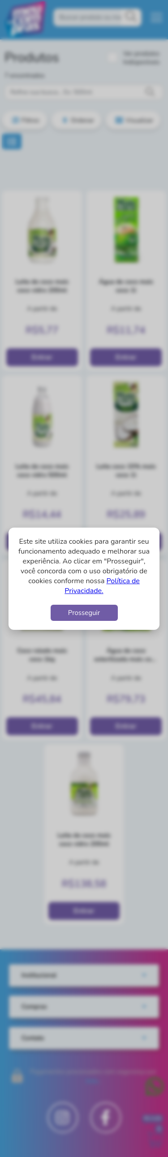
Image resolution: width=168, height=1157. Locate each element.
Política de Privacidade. (102, 586)
